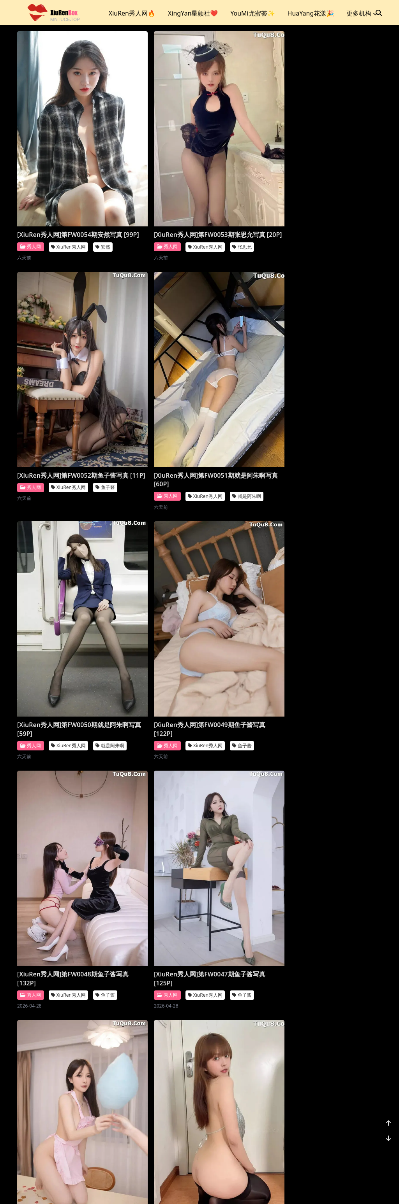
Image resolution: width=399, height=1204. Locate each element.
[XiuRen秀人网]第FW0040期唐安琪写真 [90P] (248, 915)
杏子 (102, 1116)
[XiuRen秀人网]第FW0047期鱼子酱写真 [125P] (154, 544)
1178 (358, 1148)
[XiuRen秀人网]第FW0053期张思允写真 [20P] (154, 174)
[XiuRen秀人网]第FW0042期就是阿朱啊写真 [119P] (60, 915)
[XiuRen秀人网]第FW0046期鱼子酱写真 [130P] (248, 544)
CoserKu (234, 1188)
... (340, 1148)
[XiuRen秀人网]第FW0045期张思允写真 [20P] (60, 729)
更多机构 (362, 13)
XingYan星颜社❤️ (193, 13)
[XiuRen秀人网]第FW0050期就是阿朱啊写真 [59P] (154, 359)
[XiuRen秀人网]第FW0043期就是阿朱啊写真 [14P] (248, 729)
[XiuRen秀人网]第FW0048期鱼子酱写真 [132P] (60, 544)
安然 (102, 191)
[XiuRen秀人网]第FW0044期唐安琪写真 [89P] (154, 729)
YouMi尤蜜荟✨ (252, 13)
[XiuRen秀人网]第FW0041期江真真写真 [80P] (154, 915)
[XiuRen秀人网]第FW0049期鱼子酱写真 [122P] (248, 359)
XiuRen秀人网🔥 (132, 13)
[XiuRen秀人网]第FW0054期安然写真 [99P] (60, 174)
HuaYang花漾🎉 (311, 13)
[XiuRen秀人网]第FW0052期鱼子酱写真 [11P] (248, 174)
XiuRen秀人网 (68, 191)
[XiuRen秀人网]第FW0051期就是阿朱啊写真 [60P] (60, 359)
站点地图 (209, 1188)
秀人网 (30, 191)
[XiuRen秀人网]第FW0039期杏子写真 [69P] (60, 1100)
